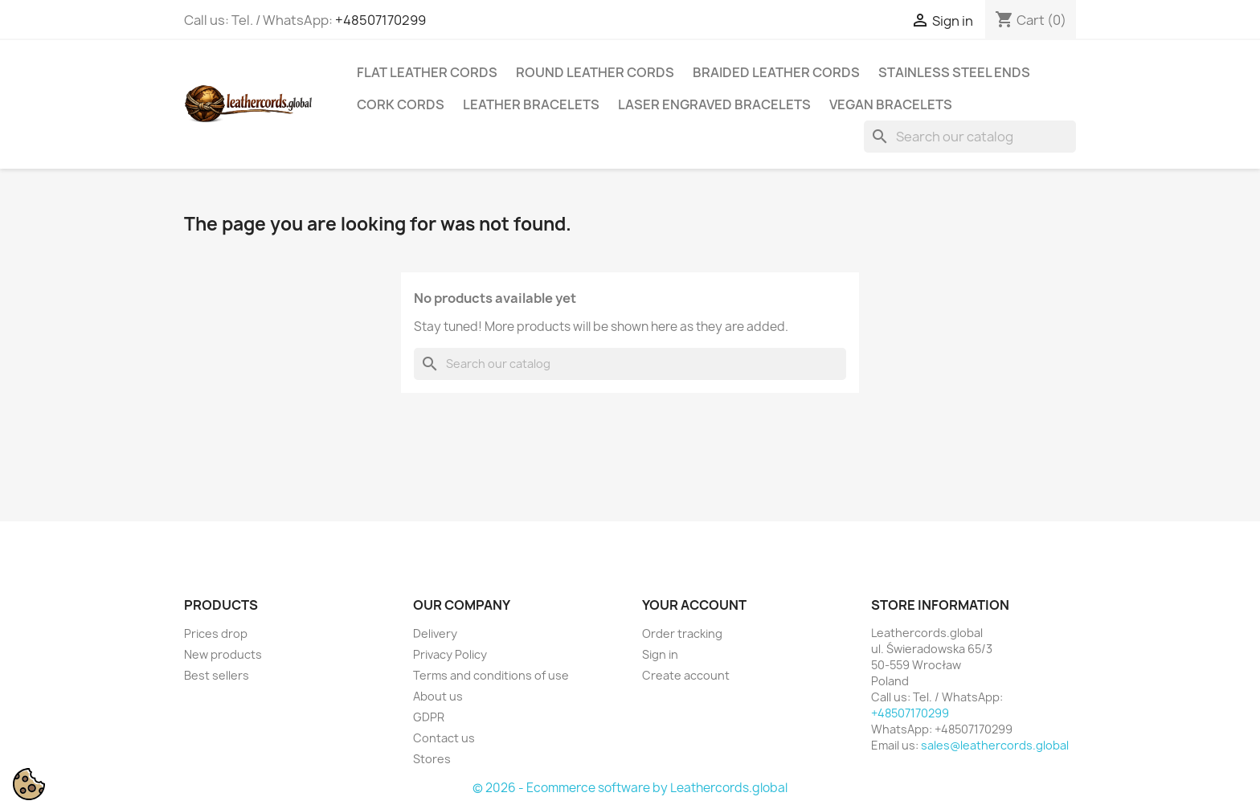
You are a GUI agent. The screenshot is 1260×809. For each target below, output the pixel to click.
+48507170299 (380, 20)
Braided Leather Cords (776, 72)
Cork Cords (400, 104)
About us (438, 696)
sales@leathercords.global (995, 745)
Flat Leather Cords (427, 72)
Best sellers (216, 675)
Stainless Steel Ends (954, 72)
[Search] (970, 137)
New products (223, 654)
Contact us (444, 738)
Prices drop (216, 633)
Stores (432, 758)
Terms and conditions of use (491, 675)
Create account (686, 675)
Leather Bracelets (531, 104)
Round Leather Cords (595, 72)
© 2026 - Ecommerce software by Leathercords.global (630, 787)
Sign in (660, 654)
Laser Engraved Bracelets (714, 104)
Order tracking (682, 633)
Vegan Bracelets (890, 104)
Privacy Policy (450, 654)
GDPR (428, 717)
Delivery (435, 633)
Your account (694, 605)
